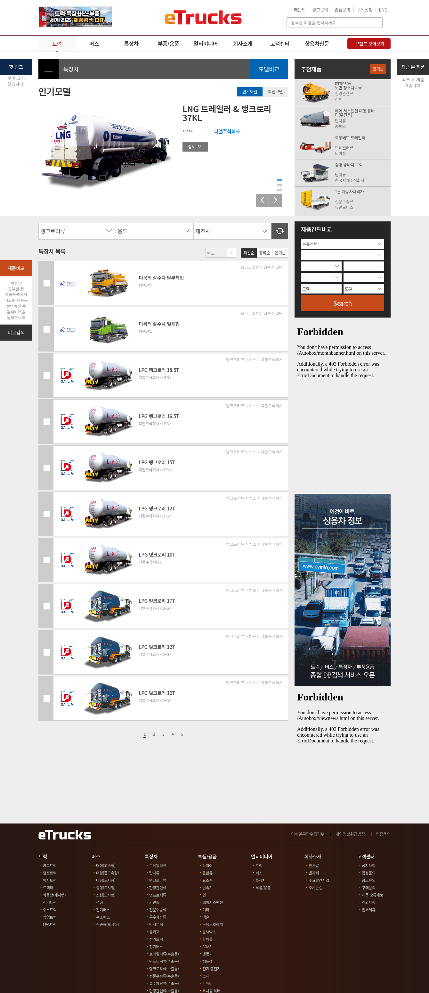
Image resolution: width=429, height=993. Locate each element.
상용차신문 (317, 43)
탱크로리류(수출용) (164, 968)
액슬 (205, 917)
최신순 (248, 253)
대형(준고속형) (107, 872)
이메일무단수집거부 (307, 834)
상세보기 (195, 147)
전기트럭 (50, 902)
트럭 (57, 43)
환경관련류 (157, 887)
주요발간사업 (319, 880)
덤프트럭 (50, 872)
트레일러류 (157, 865)
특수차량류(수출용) (164, 983)
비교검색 (15, 332)
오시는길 (315, 887)
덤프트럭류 (157, 895)
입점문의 (342, 9)
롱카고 (154, 931)
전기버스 (103, 909)
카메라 (207, 983)
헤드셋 (207, 961)
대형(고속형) (106, 865)
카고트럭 (50, 865)
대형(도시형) (106, 880)
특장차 (131, 43)
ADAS (206, 946)
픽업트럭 (50, 917)
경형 (99, 902)
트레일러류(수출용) (164, 953)
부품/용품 (168, 43)
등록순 (264, 253)
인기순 (280, 253)
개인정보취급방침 (350, 834)
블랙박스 (209, 931)
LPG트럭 (49, 924)
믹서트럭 (50, 880)
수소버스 (103, 917)
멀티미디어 (205, 43)
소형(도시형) (106, 895)
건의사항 (369, 902)
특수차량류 (157, 917)
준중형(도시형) (107, 924)
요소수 (207, 880)
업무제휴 (369, 909)
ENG (383, 9)
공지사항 (369, 865)
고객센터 (280, 43)
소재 (205, 976)
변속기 (207, 887)
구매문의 (298, 9)
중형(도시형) (106, 887)
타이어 (207, 865)
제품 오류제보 (372, 895)
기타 (205, 909)
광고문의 (320, 9)
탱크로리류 (157, 880)
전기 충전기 (211, 968)
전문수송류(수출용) (164, 976)
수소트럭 (50, 909)
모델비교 (269, 69)
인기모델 (249, 91)
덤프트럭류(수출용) (164, 961)
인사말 (314, 865)
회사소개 (243, 43)
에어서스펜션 (212, 902)
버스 (94, 43)
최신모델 (275, 91)
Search (342, 303)
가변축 (154, 902)
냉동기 (207, 953)
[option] (75, 16)
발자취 (314, 872)
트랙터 (48, 887)
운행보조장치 (212, 924)
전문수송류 (157, 909)
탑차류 (154, 872)
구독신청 (365, 9)
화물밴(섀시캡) (54, 895)
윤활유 (207, 872)
